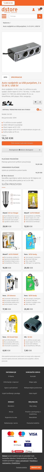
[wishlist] (35, 102)
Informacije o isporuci (11, 382)
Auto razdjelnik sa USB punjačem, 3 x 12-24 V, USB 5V (21, 26)
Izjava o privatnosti (11, 387)
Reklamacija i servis (11, 423)
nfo (39, 110)
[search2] (39, 16)
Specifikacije (16, 77)
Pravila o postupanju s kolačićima (33, 413)
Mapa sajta (33, 382)
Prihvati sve (35, 467)
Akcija (11, 411)
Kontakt (33, 376)
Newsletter (33, 417)
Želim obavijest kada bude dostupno (22, 143)
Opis (5, 77)
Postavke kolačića (21, 467)
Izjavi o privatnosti (22, 460)
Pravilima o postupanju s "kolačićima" (19, 462)
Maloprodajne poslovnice (33, 387)
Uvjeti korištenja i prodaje (11, 393)
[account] (33, 10)
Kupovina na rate (11, 417)
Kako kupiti (33, 393)
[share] (40, 102)
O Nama (11, 376)
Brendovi (11, 406)
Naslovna (6, 23)
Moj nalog (32, 406)
